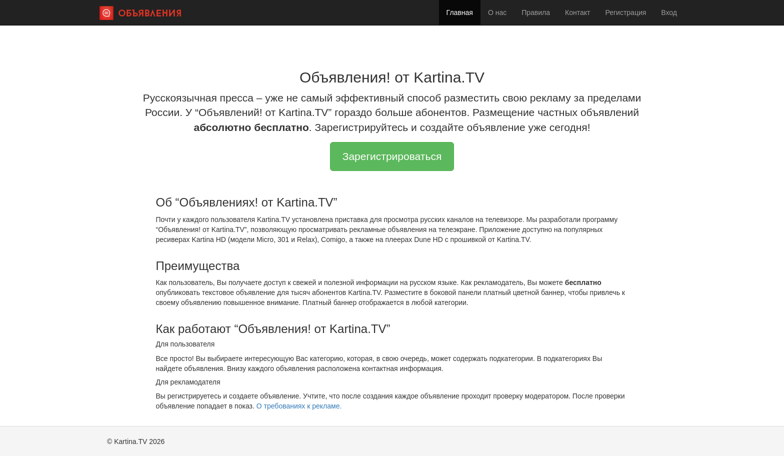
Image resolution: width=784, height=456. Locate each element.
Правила (536, 12)
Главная (459, 12)
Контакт (577, 12)
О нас (497, 12)
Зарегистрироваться (392, 156)
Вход (669, 12)
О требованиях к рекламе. (299, 406)
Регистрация (625, 12)
